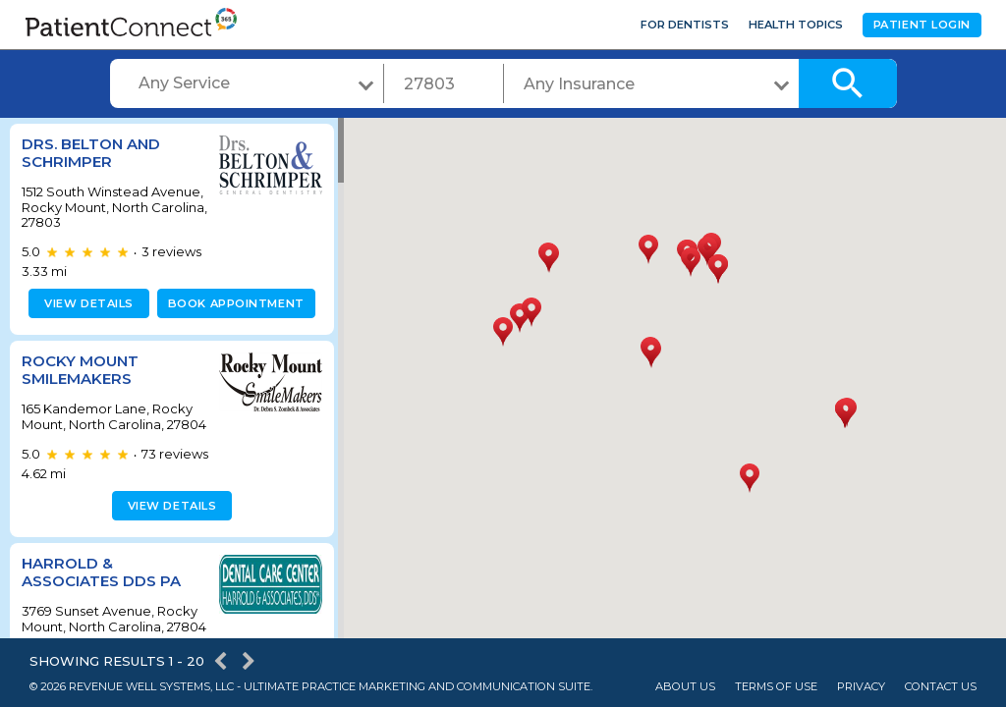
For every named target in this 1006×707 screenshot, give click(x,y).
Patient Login (922, 24)
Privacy (861, 686)
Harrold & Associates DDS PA (101, 588)
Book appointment (232, 303)
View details (86, 303)
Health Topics (796, 24)
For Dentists (685, 24)
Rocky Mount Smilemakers (80, 370)
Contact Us (941, 686)
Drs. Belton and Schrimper (91, 153)
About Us (685, 686)
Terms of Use (776, 686)
